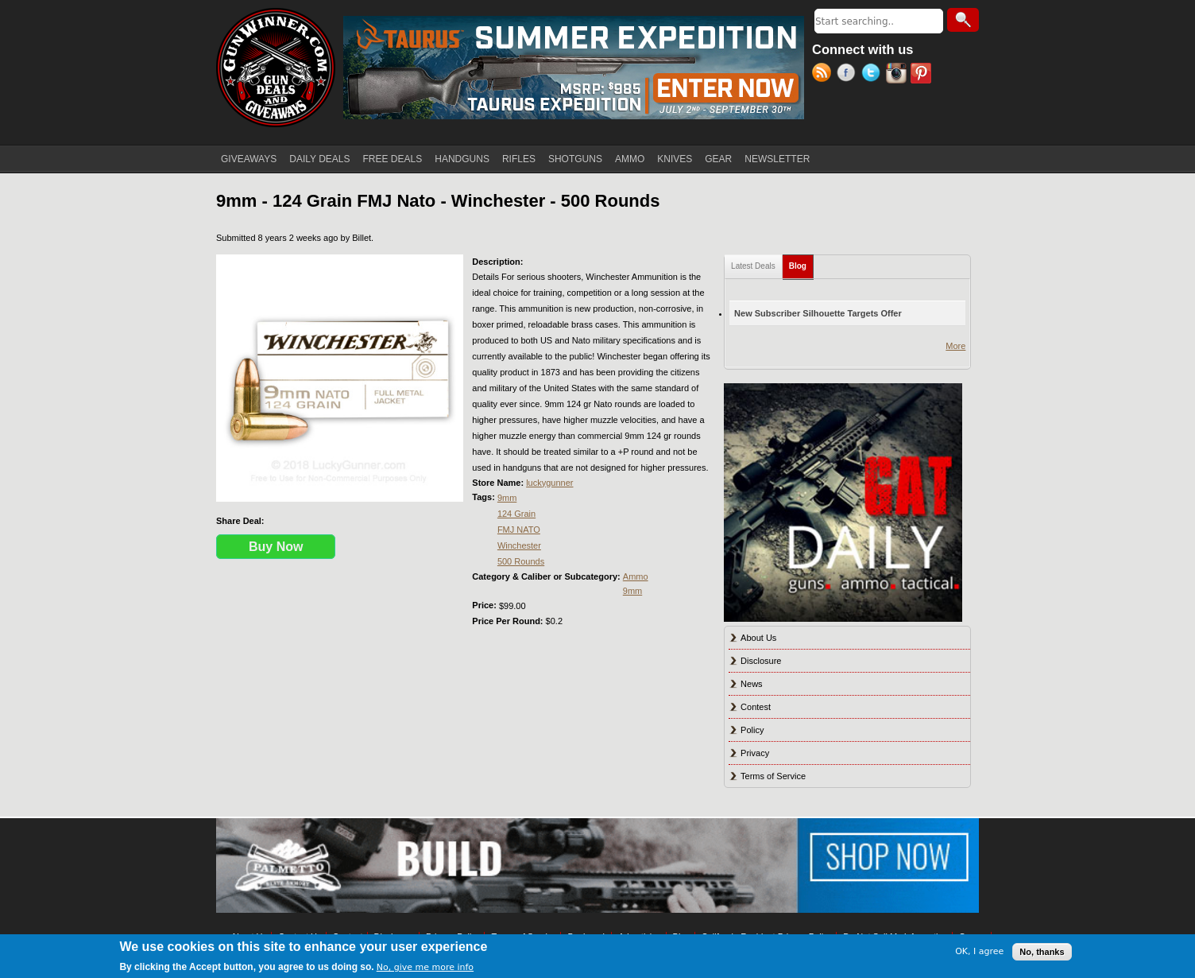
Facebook (849, 75)
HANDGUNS (462, 159)
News (752, 684)
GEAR (718, 159)
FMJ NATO (518, 529)
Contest (756, 707)
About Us (758, 637)
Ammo (635, 576)
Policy (752, 730)
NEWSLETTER (777, 159)
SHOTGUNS (575, 159)
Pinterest (923, 75)
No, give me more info (425, 967)
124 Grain (516, 513)
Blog (801, 262)
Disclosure (761, 661)
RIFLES (519, 159)
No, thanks (1041, 952)
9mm (506, 498)
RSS (824, 75)
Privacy (755, 753)
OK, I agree (979, 951)
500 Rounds (520, 561)
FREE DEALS (393, 159)
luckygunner (549, 482)
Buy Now (276, 546)
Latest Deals (753, 266)
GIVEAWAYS (249, 159)
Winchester (519, 545)
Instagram (898, 75)
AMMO (629, 159)
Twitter (873, 75)
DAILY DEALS (319, 159)
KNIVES (674, 159)
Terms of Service (773, 776)
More (955, 346)
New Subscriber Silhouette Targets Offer (818, 313)
